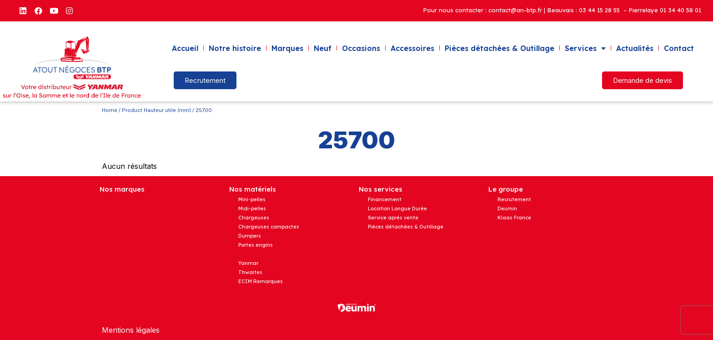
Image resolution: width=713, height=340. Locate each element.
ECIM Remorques (260, 281)
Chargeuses (253, 217)
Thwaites (250, 272)
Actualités (634, 48)
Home (109, 110)
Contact (679, 48)
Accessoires (412, 48)
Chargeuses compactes (268, 226)
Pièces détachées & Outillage (499, 48)
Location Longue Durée (397, 208)
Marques (287, 48)
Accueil (185, 48)
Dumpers (249, 236)
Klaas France (514, 217)
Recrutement (514, 199)
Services (585, 48)
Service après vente (393, 217)
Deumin (507, 208)
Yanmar (248, 263)
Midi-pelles (252, 208)
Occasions (361, 48)
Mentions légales (131, 330)
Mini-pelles (252, 199)
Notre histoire (235, 48)
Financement (385, 199)
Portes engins (255, 245)
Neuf (322, 48)
